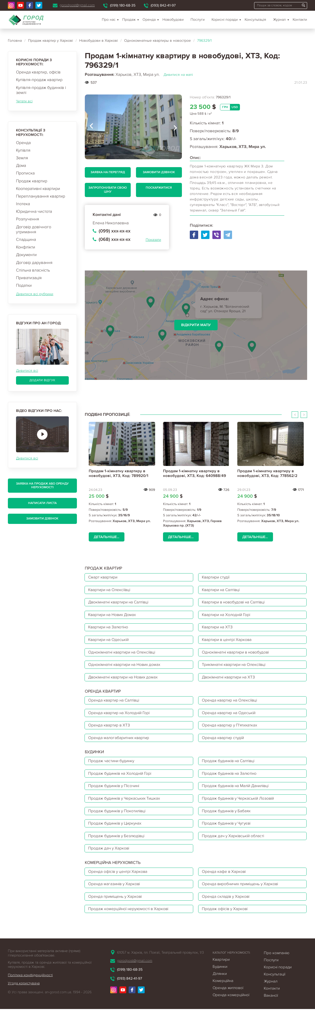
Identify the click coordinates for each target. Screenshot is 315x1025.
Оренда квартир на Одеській (230, 719)
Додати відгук (42, 380)
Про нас (109, 19)
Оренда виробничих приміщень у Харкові (242, 898)
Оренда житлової (228, 1003)
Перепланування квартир (40, 196)
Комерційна (223, 996)
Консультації (274, 990)
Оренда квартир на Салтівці (115, 706)
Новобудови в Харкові (98, 40)
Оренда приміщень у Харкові (117, 911)
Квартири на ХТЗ (218, 630)
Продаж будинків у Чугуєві (228, 835)
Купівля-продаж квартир (39, 79)
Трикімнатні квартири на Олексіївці (236, 669)
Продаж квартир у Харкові (50, 40)
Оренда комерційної (231, 1010)
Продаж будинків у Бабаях (227, 822)
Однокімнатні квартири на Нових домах (126, 669)
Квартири (221, 975)
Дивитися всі (27, 370)
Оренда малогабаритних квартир (120, 745)
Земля (22, 158)
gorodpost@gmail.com (77, 5)
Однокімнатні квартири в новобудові (237, 656)
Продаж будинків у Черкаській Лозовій (239, 808)
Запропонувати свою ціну (107, 189)
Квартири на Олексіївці (111, 590)
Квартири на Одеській (110, 643)
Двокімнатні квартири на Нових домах (125, 682)
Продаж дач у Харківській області (234, 848)
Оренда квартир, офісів (38, 72)
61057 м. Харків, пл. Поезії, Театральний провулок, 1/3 (160, 968)
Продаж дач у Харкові (110, 861)
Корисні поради (225, 19)
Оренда (23, 142)
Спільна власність (33, 270)
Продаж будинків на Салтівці (230, 769)
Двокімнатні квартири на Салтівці (121, 603)
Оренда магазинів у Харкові (116, 898)
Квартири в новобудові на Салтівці (235, 603)
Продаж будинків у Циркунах (117, 835)
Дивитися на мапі (178, 74)
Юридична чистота (34, 211)
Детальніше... (106, 537)
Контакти (300, 19)
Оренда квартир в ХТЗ (110, 732)
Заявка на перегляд (108, 172)
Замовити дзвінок (42, 519)
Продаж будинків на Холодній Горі (122, 782)
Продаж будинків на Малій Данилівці (238, 795)
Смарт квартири (104, 577)
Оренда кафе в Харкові (225, 885)
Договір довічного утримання (33, 229)
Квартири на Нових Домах (114, 616)
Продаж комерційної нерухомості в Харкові (130, 924)
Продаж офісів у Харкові (226, 924)
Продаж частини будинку (113, 769)
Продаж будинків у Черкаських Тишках (126, 808)
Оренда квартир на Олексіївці (231, 706)
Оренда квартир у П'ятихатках (231, 732)
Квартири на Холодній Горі (228, 616)
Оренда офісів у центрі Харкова (119, 885)
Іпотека (23, 203)
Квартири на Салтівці (222, 590)
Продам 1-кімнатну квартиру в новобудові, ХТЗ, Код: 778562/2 (267, 473)
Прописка (25, 173)
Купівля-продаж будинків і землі (41, 90)
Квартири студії (217, 577)
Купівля (23, 150)
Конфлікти (25, 247)
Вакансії (271, 1011)
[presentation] (91, 127)
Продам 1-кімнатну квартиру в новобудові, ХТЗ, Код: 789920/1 (118, 473)
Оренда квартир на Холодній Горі (121, 719)
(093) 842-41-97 (163, 5)
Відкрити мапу (196, 325)
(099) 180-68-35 (122, 5)
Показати (153, 239)
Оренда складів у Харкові (227, 911)
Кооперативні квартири (38, 188)
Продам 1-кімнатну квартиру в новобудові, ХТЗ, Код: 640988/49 (194, 473)
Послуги (198, 19)
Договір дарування (34, 262)
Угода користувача (24, 999)
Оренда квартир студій (224, 745)
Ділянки (220, 989)
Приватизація (29, 277)
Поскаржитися (159, 188)
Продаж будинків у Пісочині (116, 795)
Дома (21, 165)
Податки (24, 285)
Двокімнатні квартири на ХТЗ (230, 682)
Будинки (220, 982)
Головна (15, 40)
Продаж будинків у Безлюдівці (118, 848)
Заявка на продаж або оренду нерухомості (42, 485)
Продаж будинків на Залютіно (230, 782)
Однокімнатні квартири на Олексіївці (124, 656)
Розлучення (27, 219)
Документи (26, 254)
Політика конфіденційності (30, 991)
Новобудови (173, 19)
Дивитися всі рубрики (34, 294)
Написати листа (42, 503)
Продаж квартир (31, 181)
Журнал (279, 19)
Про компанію (276, 968)
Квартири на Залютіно (110, 630)
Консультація (255, 19)
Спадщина (26, 239)
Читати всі (24, 101)
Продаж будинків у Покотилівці (119, 822)
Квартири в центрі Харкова (228, 643)
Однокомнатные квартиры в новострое (157, 40)
